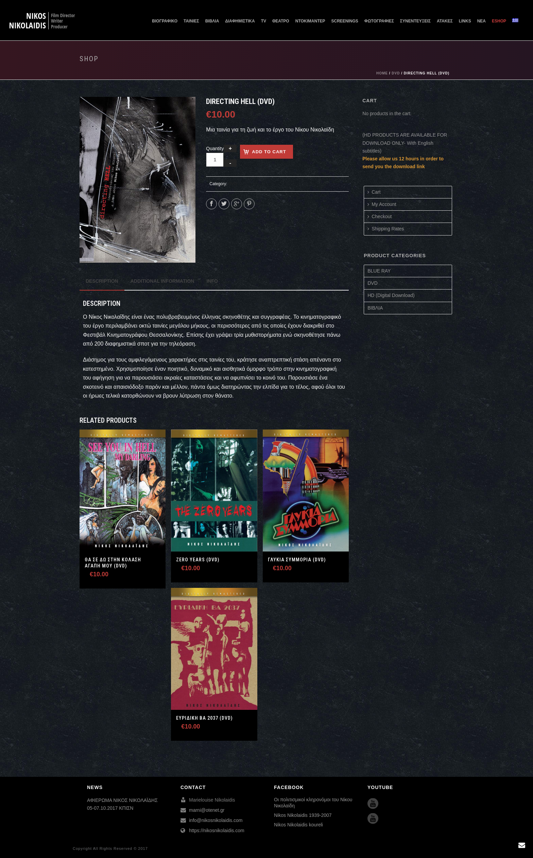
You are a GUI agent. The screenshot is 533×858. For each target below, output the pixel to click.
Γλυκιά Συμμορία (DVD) (297, 559)
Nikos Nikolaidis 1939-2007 (303, 815)
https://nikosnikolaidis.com (216, 830)
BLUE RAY (379, 271)
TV (263, 21)
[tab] (102, 281)
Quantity (215, 148)
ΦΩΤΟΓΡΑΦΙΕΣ (379, 21)
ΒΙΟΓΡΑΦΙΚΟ (164, 21)
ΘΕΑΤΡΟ (280, 21)
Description (102, 281)
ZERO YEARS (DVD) (198, 559)
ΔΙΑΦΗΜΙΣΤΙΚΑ (240, 21)
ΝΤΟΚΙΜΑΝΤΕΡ (310, 21)
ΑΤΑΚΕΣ (445, 21)
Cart (373, 192)
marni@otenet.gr (206, 810)
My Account (381, 204)
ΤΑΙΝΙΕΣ (191, 21)
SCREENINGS (344, 21)
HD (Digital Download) (391, 295)
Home (382, 73)
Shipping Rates (385, 228)
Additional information (162, 281)
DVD (396, 73)
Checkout (379, 216)
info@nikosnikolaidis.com (215, 820)
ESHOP (499, 21)
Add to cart (269, 151)
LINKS (465, 21)
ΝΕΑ (481, 21)
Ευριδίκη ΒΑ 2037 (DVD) (204, 718)
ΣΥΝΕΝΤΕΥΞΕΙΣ (415, 21)
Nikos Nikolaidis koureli (298, 824)
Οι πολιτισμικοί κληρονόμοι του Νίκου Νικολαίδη (313, 802)
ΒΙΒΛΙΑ (212, 21)
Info (212, 281)
